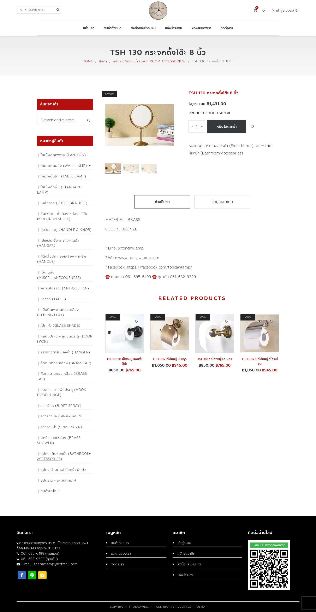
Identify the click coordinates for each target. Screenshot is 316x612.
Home (88, 61)
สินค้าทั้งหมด (120, 543)
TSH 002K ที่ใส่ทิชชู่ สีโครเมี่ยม (260, 361)
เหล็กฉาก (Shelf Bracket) (64, 203)
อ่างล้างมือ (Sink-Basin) (62, 416)
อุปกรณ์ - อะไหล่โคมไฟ (58, 480)
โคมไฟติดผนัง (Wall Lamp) (64, 165)
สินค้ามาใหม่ (50, 491)
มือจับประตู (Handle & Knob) (66, 229)
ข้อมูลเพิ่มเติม (222, 202)
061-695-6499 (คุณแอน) (39, 553)
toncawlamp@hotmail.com (56, 564)
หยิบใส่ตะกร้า (226, 126)
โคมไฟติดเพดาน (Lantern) (63, 155)
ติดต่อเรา (117, 564)
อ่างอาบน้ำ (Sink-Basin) (61, 427)
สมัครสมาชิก (186, 553)
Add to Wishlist (252, 126)
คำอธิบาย (162, 202)
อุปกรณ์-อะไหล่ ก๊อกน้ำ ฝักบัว (63, 469)
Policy (200, 607)
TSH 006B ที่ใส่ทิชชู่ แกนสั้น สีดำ (125, 361)
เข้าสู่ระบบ (184, 543)
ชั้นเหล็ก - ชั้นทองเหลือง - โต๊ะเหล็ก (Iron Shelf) (62, 216)
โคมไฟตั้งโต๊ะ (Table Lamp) (63, 176)
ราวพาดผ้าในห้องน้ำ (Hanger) (65, 352)
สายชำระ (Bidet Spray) (61, 405)
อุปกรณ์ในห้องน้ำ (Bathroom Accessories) (149, 61)
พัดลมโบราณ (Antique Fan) (65, 288)
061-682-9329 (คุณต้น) (39, 558)
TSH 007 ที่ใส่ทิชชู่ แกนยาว (214, 359)
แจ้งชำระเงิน (185, 575)
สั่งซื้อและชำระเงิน (189, 564)
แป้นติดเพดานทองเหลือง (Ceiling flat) (58, 312)
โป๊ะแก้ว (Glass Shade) (61, 325)
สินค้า (103, 61)
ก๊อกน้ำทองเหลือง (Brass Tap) (66, 363)
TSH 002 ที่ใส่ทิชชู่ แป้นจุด (170, 359)
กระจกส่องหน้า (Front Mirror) (229, 146)
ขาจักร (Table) (53, 299)
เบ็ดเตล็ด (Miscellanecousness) (59, 275)
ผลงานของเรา (121, 553)
